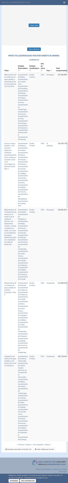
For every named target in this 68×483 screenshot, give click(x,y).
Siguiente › (41, 445)
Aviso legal (62, 471)
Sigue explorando (34, 49)
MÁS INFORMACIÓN (28, 481)
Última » (48, 445)
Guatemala (50, 283)
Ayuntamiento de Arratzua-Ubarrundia (23, 359)
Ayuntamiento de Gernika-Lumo (23, 412)
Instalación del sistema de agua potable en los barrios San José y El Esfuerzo (10, 361)
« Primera (20, 445)
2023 (42, 210)
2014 (42, 356)
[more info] (41, 70)
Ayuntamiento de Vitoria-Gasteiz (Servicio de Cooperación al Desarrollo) (23, 370)
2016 (42, 143)
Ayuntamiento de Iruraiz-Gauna (23, 253)
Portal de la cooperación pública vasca (16, 2)
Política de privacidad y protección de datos (50, 469)
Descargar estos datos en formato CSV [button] (18, 449)
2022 (42, 283)
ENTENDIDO (14, 481)
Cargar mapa (34, 25)
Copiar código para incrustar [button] (44, 449)
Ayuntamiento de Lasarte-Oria (23, 82)
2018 (42, 75)
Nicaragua (50, 75)
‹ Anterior (28, 445)
